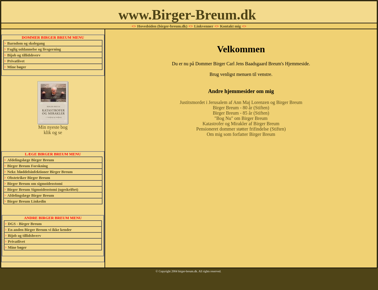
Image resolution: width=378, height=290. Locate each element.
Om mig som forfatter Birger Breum (241, 134)
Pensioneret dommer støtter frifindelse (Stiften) (241, 128)
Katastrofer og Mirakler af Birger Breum (241, 123)
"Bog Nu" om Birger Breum (241, 118)
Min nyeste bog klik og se (53, 127)
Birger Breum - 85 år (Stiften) (241, 112)
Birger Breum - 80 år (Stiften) (241, 107)
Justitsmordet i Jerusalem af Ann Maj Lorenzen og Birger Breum (241, 102)
